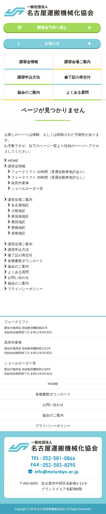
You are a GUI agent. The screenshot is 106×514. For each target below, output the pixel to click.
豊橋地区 (18, 228)
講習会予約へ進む (54, 27)
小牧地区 (18, 211)
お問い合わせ (18, 278)
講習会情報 (28, 62)
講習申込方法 (28, 77)
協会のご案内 (28, 92)
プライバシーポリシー (25, 289)
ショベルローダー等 (27, 189)
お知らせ (54, 43)
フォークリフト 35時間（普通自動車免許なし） (49, 177)
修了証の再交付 (77, 77)
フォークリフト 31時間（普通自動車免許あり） (49, 172)
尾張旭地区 (20, 216)
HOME (13, 160)
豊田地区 (18, 222)
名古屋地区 (20, 205)
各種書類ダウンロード (25, 261)
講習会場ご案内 (77, 62)
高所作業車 (20, 183)
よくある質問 (77, 92)
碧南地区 (18, 233)
